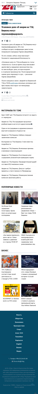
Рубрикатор (8, 13)
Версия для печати (8, 100)
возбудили (14, 83)
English (19, 344)
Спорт (19, 329)
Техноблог (19, 337)
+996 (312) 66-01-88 (21, 359)
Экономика (19, 322)
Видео (19, 351)
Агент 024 (19, 333)
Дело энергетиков (14, 23)
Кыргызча (19, 340)
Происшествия (7, 20)
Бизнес (19, 347)
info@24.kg (21, 361)
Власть (19, 315)
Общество (19, 318)
